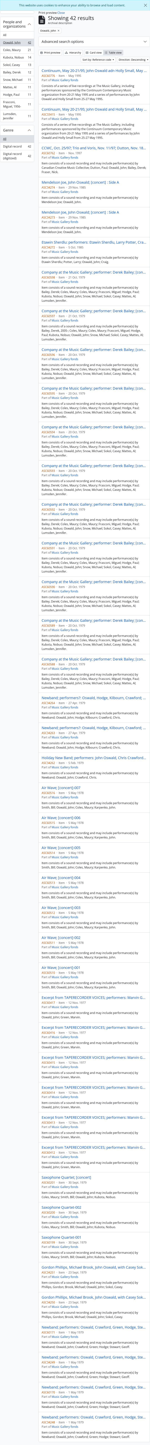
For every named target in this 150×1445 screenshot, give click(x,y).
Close (61, 13)
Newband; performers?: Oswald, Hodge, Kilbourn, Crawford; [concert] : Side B (94, 698)
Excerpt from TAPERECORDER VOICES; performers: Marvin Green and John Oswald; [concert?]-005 (94, 1027)
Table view (113, 52)
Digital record (17, 147)
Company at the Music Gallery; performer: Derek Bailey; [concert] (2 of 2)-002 (94, 311)
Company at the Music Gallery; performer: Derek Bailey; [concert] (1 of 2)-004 (94, 388)
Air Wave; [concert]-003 (61, 908)
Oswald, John (17, 43)
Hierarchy (73, 52)
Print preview (50, 52)
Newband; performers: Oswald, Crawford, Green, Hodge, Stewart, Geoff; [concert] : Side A (94, 1357)
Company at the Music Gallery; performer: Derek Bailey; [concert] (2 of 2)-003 (94, 272)
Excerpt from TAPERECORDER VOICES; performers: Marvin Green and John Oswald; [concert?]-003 (94, 1087)
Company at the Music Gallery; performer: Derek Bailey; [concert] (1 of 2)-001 (94, 504)
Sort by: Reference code (97, 59)
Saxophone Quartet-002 (61, 1207)
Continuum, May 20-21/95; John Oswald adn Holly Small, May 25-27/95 (94, 70)
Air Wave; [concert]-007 (61, 788)
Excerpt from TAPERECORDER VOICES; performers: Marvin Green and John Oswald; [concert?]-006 (94, 997)
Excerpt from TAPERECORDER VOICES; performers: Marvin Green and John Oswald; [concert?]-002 (94, 1117)
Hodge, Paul (17, 95)
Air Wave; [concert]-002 (61, 937)
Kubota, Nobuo (17, 58)
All (4, 35)
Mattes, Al (17, 88)
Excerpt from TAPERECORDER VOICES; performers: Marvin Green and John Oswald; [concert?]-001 (94, 1147)
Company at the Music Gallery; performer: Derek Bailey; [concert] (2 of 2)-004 (94, 543)
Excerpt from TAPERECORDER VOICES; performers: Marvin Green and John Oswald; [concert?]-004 (94, 1057)
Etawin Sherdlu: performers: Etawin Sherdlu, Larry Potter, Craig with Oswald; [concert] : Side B (94, 242)
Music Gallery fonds (65, 80)
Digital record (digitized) (17, 156)
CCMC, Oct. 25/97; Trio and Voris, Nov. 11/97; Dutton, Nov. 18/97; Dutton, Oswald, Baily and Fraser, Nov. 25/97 (94, 148)
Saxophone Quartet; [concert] (66, 1177)
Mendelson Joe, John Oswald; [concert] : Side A (80, 182)
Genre (8, 130)
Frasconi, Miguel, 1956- (17, 104)
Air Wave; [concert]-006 (61, 818)
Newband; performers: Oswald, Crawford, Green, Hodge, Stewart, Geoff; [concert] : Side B (94, 1327)
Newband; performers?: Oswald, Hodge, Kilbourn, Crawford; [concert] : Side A (94, 728)
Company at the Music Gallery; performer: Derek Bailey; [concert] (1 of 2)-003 (94, 427)
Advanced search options (63, 41)
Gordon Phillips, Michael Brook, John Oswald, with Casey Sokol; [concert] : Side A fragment (94, 1267)
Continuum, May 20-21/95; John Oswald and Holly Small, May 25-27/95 (94, 109)
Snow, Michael (17, 81)
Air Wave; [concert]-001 (61, 967)
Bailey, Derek (17, 73)
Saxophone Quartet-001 (61, 1237)
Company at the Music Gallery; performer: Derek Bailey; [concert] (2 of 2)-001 (94, 349)
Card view (94, 52)
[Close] (145, 5)
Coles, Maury (17, 51)
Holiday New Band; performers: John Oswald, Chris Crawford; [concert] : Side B (94, 758)
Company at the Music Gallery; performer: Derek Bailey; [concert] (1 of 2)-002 (94, 466)
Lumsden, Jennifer (17, 116)
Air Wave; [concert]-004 (61, 878)
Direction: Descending (132, 59)
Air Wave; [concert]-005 (61, 848)
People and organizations (14, 24)
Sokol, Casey (17, 66)
